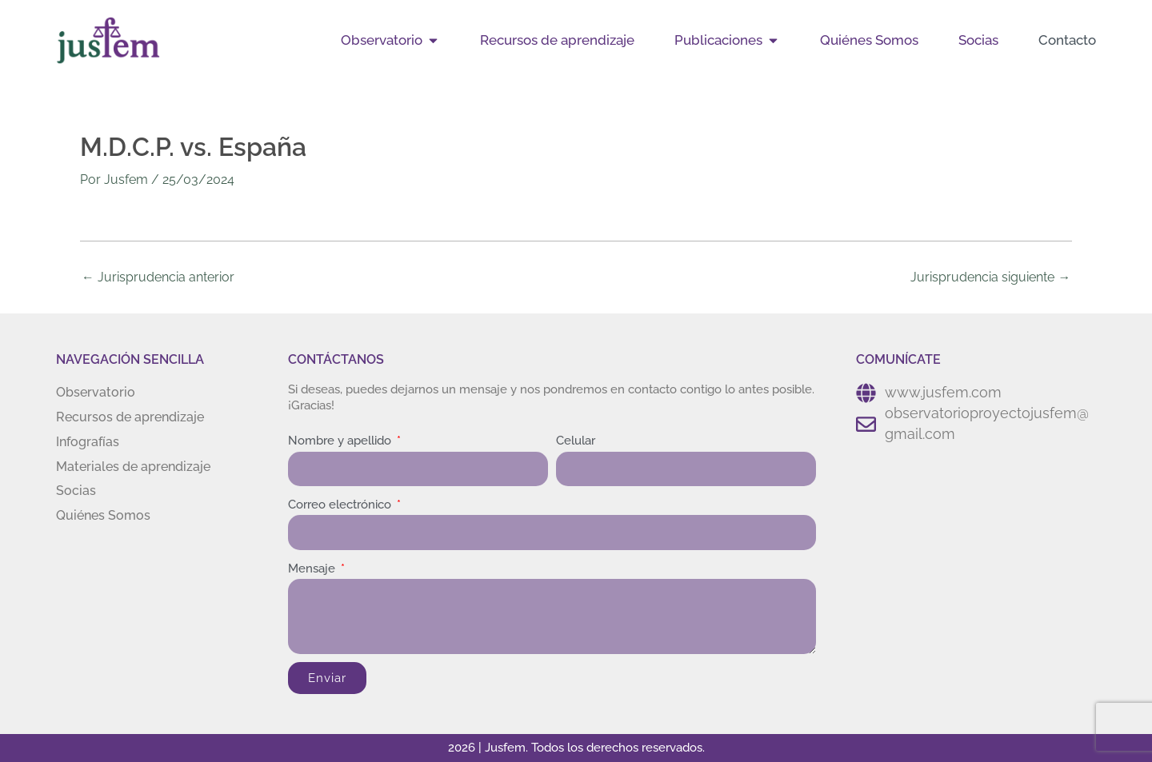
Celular (575, 440)
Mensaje (313, 568)
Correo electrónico (341, 504)
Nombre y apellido (341, 440)
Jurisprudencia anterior (158, 276)
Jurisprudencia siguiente (990, 276)
